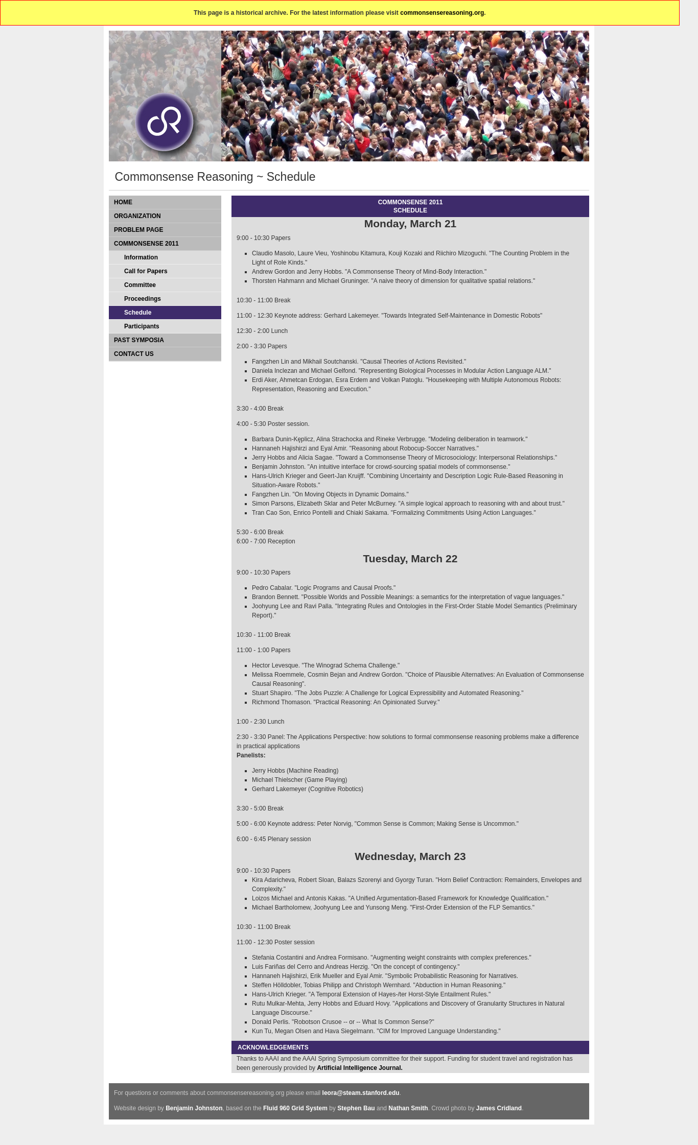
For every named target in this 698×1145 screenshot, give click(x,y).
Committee (140, 285)
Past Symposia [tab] (139, 340)
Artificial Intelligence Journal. (359, 1067)
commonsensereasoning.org (442, 12)
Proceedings (142, 298)
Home (123, 202)
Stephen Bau (356, 1108)
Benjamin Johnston (194, 1108)
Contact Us (134, 353)
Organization (137, 216)
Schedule (137, 312)
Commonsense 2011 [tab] (146, 243)
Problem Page (138, 229)
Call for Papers (146, 271)
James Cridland (499, 1108)
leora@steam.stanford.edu (361, 1092)
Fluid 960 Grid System (295, 1108)
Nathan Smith (408, 1108)
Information (141, 257)
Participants (141, 326)
